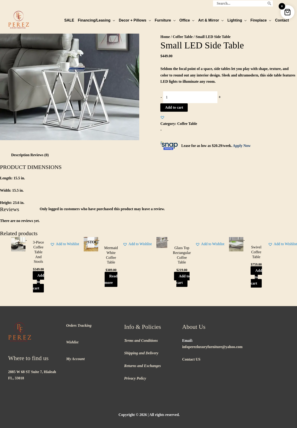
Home (165, 37)
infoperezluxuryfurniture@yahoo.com (212, 347)
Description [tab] (20, 155)
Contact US (191, 359)
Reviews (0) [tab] (39, 155)
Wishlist (72, 342)
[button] (162, 117)
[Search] (269, 3)
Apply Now (242, 146)
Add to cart (174, 107)
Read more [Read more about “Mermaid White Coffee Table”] (111, 279)
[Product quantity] (190, 97)
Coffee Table (183, 37)
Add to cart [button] (38, 281)
